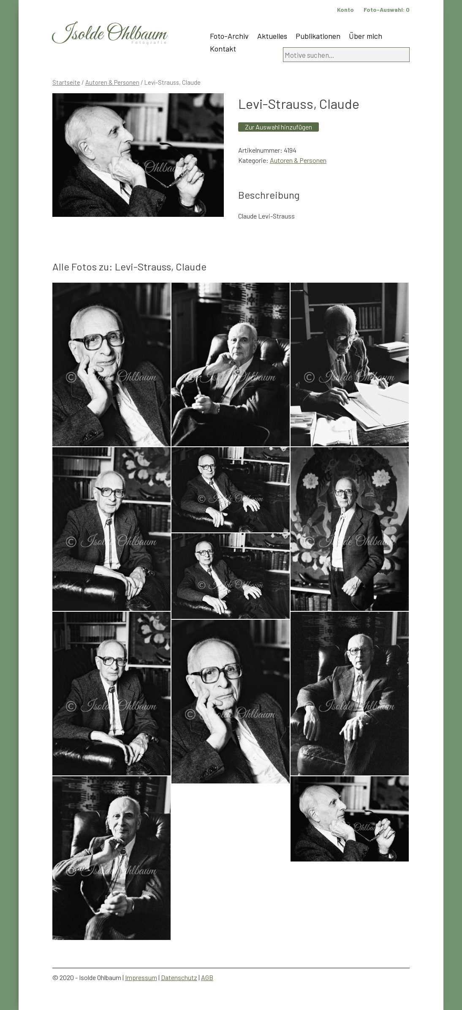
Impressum (141, 977)
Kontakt (223, 48)
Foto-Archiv (229, 36)
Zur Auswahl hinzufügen (278, 127)
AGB (207, 977)
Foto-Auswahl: (387, 9)
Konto (345, 9)
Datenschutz (179, 977)
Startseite (66, 82)
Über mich (365, 36)
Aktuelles (272, 36)
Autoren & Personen (112, 82)
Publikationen (318, 36)
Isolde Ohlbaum (109, 34)
